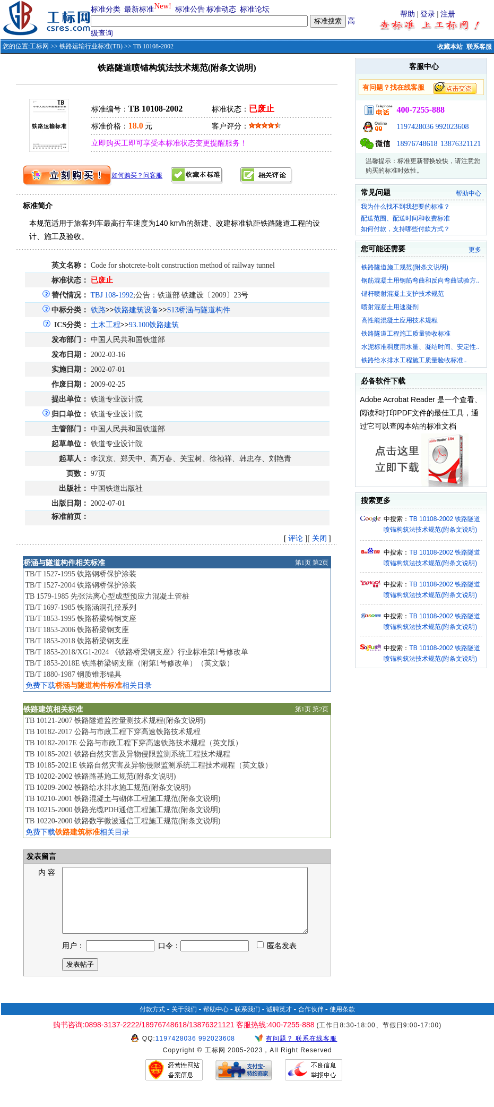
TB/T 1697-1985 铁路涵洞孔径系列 (80, 607)
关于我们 (184, 1022)
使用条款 (342, 1022)
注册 (447, 14)
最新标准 (139, 9)
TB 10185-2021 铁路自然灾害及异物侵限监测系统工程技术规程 (127, 754)
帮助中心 (468, 193)
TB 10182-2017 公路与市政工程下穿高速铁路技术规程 (113, 732)
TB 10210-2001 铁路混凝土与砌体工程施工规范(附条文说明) (122, 799)
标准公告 (190, 9)
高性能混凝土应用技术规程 (399, 320)
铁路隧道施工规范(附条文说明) (404, 267)
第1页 (303, 562)
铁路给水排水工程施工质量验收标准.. (414, 360)
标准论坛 (255, 9)
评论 (295, 538)
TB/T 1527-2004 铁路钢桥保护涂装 (80, 585)
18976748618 (416, 144)
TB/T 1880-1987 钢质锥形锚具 (73, 674)
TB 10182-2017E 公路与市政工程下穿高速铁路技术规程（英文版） (133, 743)
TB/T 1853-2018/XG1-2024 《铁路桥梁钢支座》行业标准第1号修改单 (136, 652)
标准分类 (105, 9)
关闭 (319, 538)
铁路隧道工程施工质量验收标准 (405, 333)
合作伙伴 (311, 1022)
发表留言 (41, 857)
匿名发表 (277, 959)
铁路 (98, 310)
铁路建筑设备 (136, 310)
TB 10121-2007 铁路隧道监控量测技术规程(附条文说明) (115, 721)
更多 (475, 249)
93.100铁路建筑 (154, 325)
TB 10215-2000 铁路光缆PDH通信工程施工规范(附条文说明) (122, 810)
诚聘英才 (279, 1022)
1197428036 (414, 127)
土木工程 (105, 325)
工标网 (39, 46)
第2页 (320, 562)
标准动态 (221, 9)
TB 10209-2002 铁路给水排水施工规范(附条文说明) (107, 787)
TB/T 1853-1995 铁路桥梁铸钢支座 (80, 619)
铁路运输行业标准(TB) (91, 46)
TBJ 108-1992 (112, 295)
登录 (427, 14)
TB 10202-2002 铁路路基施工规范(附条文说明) (100, 776)
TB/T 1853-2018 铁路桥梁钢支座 (77, 641)
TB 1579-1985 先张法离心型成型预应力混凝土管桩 (107, 596)
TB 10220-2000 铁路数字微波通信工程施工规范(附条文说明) (122, 821)
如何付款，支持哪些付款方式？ (405, 229)
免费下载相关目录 (88, 685)
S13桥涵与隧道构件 (199, 310)
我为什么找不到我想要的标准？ (405, 206)
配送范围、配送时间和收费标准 (405, 218)
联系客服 (479, 46)
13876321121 (460, 144)
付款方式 (152, 1022)
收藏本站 (450, 46)
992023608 (452, 127)
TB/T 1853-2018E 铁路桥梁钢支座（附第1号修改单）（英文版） (129, 663)
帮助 (407, 14)
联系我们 (247, 1022)
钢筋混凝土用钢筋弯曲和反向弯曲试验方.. (420, 280)
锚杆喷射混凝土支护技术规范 (402, 293)
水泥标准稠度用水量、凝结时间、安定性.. (420, 347)
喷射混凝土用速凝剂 (390, 307)
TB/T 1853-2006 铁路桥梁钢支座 (77, 630)
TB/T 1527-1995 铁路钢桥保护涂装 (80, 574)
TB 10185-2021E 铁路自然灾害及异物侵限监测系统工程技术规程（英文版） (148, 765)
